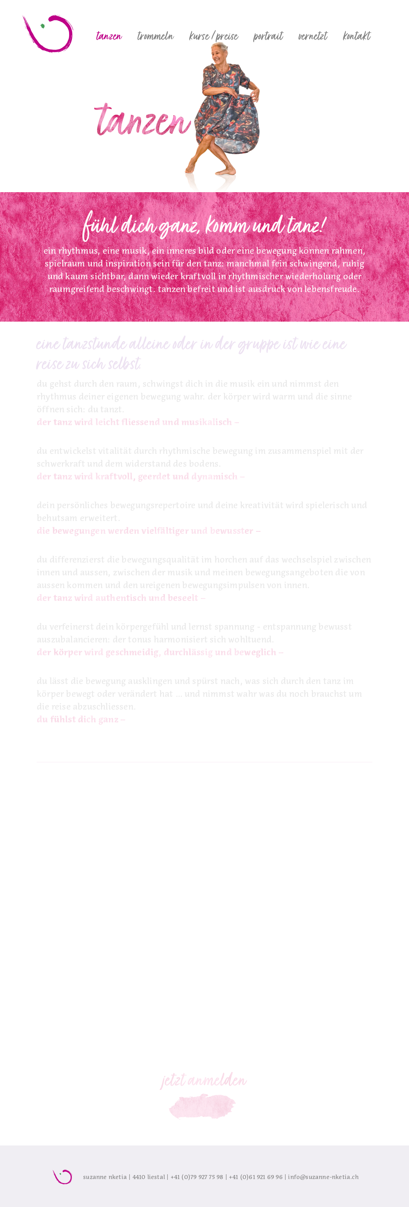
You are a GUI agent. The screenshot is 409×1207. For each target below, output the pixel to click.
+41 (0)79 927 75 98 (197, 1177)
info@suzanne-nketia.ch (323, 1177)
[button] (109, 36)
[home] (49, 32)
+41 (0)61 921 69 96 (256, 1177)
